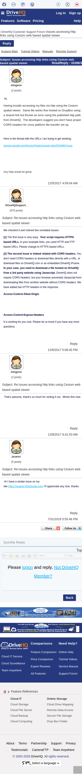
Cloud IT (16, 699)
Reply (7, 44)
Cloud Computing (21, 722)
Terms (22, 744)
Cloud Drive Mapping (60, 705)
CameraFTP (40, 750)
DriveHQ (37, 757)
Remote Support (66, 52)
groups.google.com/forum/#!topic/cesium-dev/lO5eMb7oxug (37, 146)
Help (77, 21)
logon (27, 568)
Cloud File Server (21, 710)
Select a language (40, 764)
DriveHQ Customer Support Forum (24, 32)
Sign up (75, 13)
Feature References (24, 692)
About (10, 744)
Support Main (9, 52)
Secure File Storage (59, 716)
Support (56, 744)
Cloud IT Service (12, 657)
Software (24, 21)
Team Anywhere (12, 671)
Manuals (48, 52)
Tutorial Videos (30, 52)
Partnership (39, 744)
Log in (61, 13)
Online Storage (57, 699)
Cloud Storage (19, 705)
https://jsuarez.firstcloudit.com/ (25, 487)
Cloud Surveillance (13, 664)
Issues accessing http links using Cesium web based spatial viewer (37, 34)
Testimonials (19, 750)
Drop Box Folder (57, 722)
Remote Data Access (60, 710)
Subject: (6, 60)
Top (79, 551)
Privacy (71, 744)
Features (8, 21)
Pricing (38, 21)
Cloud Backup (19, 716)
